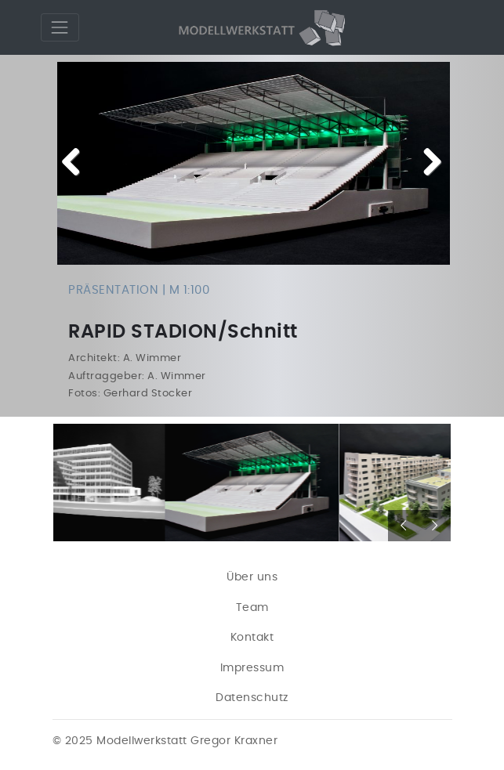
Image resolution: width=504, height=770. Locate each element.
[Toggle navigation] (60, 27)
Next (426, 163)
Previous (76, 163)
